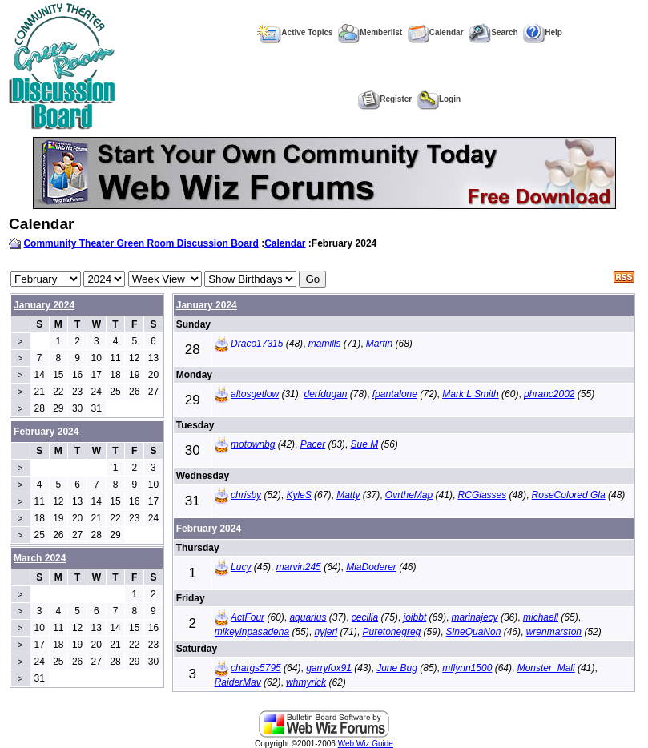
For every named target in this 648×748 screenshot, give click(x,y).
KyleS (298, 495)
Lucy (241, 567)
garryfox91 (329, 668)
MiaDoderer (371, 567)
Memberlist (370, 32)
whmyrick (306, 682)
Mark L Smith (470, 394)
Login (439, 99)
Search (493, 32)
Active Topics (294, 32)
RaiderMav (238, 682)
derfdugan (325, 394)
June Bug (396, 668)
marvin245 (298, 567)
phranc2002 (549, 394)
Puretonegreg (392, 631)
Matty (348, 495)
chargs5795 (256, 668)
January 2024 (44, 305)
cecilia (365, 617)
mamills (324, 343)
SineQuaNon (473, 631)
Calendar (436, 32)
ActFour (247, 617)
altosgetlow (255, 394)
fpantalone (394, 394)
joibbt (415, 617)
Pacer (312, 444)
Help (542, 32)
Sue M (365, 444)
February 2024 (208, 528)
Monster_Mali (546, 668)
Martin (379, 343)
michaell (540, 617)
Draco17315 (257, 343)
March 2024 (40, 558)
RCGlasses (482, 495)
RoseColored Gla (569, 495)
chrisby (246, 495)
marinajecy (475, 617)
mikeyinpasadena (252, 631)
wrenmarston (554, 631)
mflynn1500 (467, 668)
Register (385, 99)
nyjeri (325, 631)
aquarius (307, 617)
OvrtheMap (409, 495)
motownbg (253, 444)
